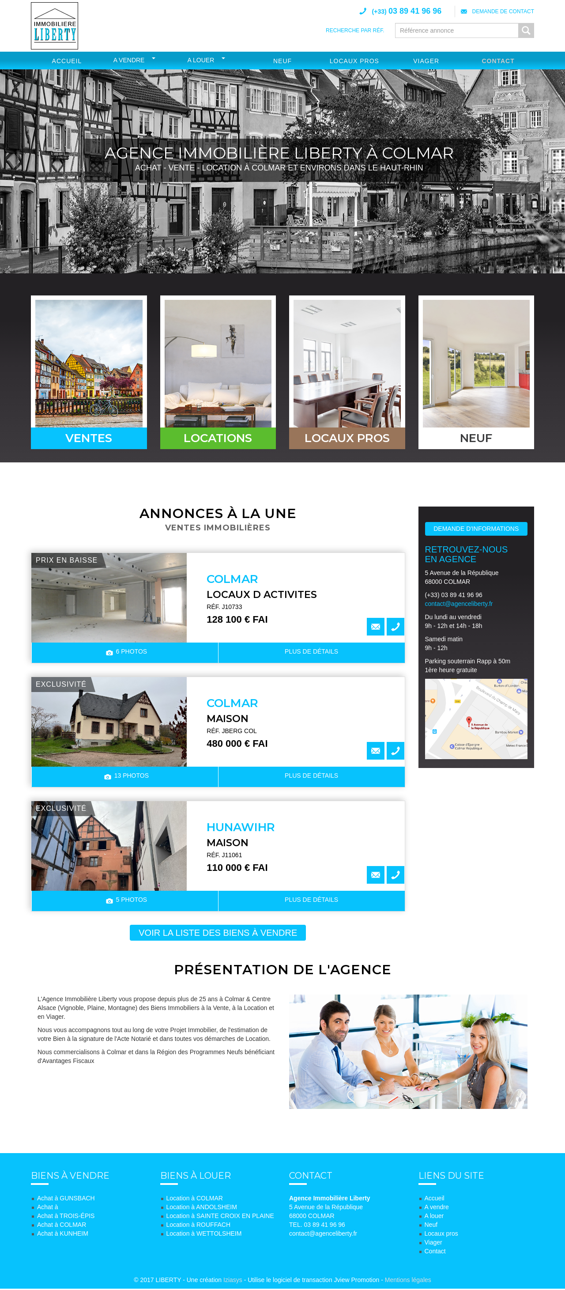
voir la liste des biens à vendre (218, 933)
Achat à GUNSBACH (66, 1199)
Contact (498, 60)
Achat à (47, 1208)
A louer (201, 60)
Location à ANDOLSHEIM (201, 1208)
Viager (426, 60)
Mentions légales (408, 1281)
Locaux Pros (354, 60)
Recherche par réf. (355, 30)
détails (311, 652)
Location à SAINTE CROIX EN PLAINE (220, 1217)
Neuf (282, 60)
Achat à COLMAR (61, 1225)
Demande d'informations (476, 529)
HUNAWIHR (241, 828)
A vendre (129, 60)
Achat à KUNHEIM (62, 1234)
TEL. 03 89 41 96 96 (317, 1225)
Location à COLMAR (194, 1199)
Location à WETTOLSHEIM (204, 1234)
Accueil (67, 60)
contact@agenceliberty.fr (459, 604)
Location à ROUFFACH (198, 1225)
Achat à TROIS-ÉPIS (65, 1217)
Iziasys (232, 1281)
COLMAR (232, 580)
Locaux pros (441, 1234)
